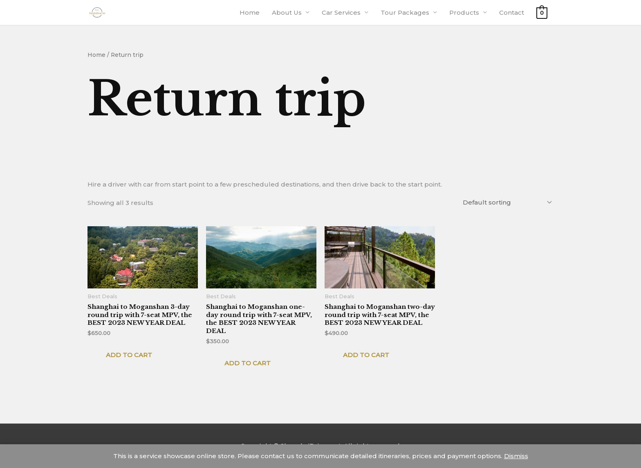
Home (96, 55)
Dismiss (516, 456)
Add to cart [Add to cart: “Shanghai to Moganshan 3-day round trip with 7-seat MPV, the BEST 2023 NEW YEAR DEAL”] (129, 355)
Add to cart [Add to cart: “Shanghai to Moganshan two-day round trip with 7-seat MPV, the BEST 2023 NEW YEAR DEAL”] (366, 355)
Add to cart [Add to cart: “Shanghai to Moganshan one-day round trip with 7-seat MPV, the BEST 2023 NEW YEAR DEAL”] (247, 363)
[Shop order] (506, 202)
